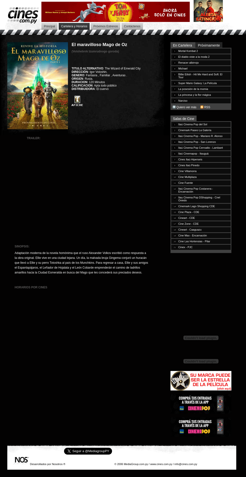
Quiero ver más (186, 107)
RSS (207, 107)
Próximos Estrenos (105, 26)
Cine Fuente (185, 182)
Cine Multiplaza (187, 176)
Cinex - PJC (185, 247)
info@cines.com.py (185, 464)
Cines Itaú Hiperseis (190, 159)
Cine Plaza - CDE (188, 212)
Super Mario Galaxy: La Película (197, 83)
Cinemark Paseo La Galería (194, 130)
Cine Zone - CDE (188, 223)
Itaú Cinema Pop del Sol (192, 124)
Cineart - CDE (186, 217)
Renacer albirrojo (188, 62)
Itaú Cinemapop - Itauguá (193, 153)
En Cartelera (183, 45)
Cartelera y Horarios (74, 26)
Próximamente (209, 45)
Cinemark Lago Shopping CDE (196, 206)
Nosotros (57, 464)
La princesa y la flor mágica (194, 94)
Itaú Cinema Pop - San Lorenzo (197, 141)
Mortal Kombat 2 (188, 50)
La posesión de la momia (193, 89)
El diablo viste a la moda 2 (193, 56)
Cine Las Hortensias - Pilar (194, 241)
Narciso (182, 100)
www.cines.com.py (161, 464)
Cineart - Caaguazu (189, 229)
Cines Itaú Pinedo (188, 165)
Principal (49, 26)
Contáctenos (132, 26)
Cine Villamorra (187, 171)
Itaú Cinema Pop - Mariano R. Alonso (200, 136)
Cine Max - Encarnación (192, 235)
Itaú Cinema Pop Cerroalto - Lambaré (200, 147)
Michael (183, 68)
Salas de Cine (183, 119)
